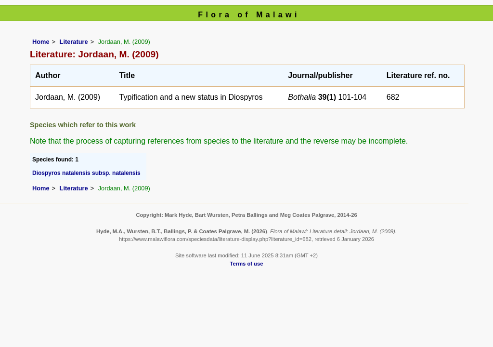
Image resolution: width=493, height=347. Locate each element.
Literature (74, 41)
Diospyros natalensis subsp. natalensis (86, 173)
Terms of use (246, 264)
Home (41, 41)
